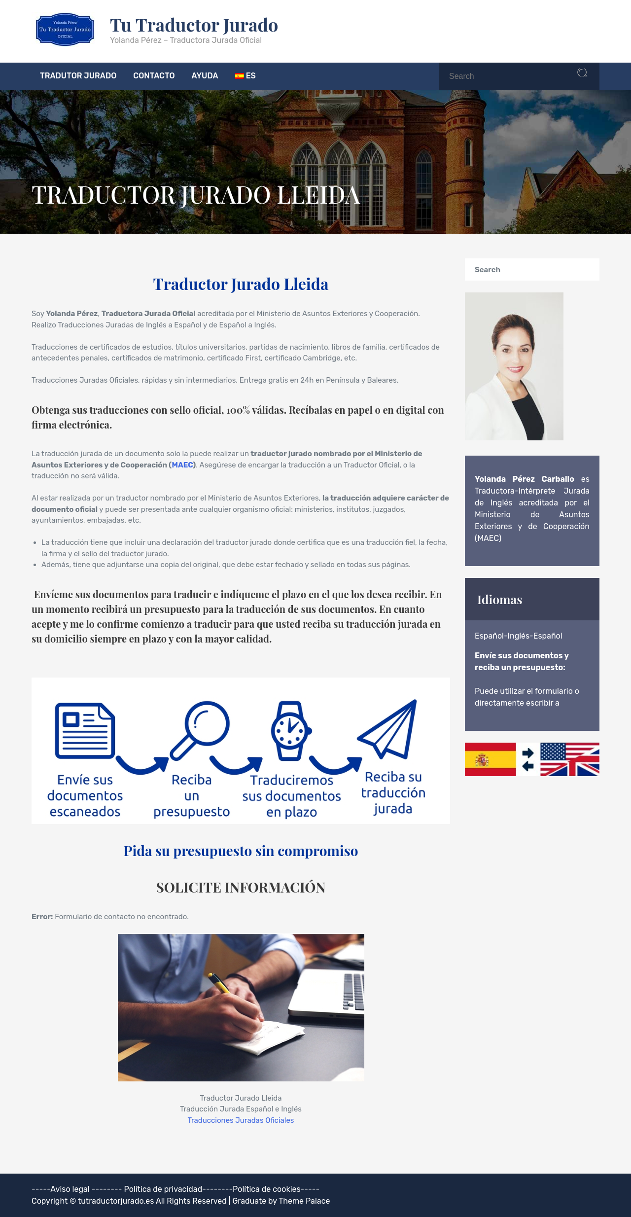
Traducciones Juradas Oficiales (240, 1120)
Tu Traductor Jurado (194, 24)
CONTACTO (154, 75)
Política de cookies (267, 1189)
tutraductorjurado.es (117, 1201)
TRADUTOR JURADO (78, 75)
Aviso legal (69, 1189)
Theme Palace (304, 1201)
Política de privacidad (163, 1189)
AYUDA (205, 75)
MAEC (182, 465)
